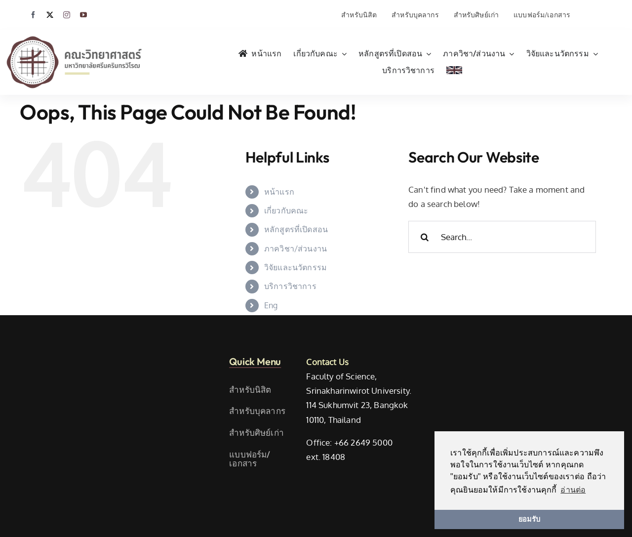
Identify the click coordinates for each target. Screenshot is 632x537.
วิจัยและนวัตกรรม (295, 267)
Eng (271, 305)
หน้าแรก (279, 192)
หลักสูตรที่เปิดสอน (296, 229)
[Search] (424, 237)
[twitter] (49, 14)
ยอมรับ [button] (529, 519)
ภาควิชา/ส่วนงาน (295, 248)
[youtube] (83, 14)
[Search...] (502, 237)
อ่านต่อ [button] (573, 490)
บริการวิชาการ (290, 286)
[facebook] (33, 14)
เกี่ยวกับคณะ (286, 210)
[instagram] (66, 14)
